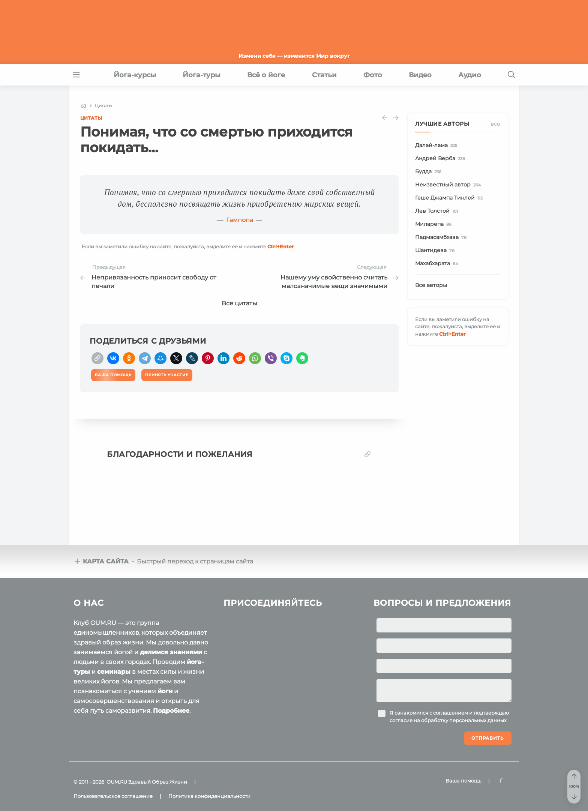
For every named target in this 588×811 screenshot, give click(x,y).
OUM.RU (116, 782)
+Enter (280, 246)
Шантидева (436, 250)
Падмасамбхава (442, 237)
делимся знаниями (171, 652)
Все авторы (431, 285)
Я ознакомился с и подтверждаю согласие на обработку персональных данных (449, 716)
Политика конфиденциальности (209, 796)
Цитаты (91, 118)
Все (495, 123)
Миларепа (434, 224)
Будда (429, 172)
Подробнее (171, 710)
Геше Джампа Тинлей (450, 198)
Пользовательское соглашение (113, 796)
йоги (165, 691)
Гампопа (239, 220)
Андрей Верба (441, 158)
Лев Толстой (437, 211)
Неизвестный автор (449, 185)
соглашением (450, 713)
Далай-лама (437, 145)
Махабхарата (437, 263)
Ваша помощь (463, 781)
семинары (113, 671)
